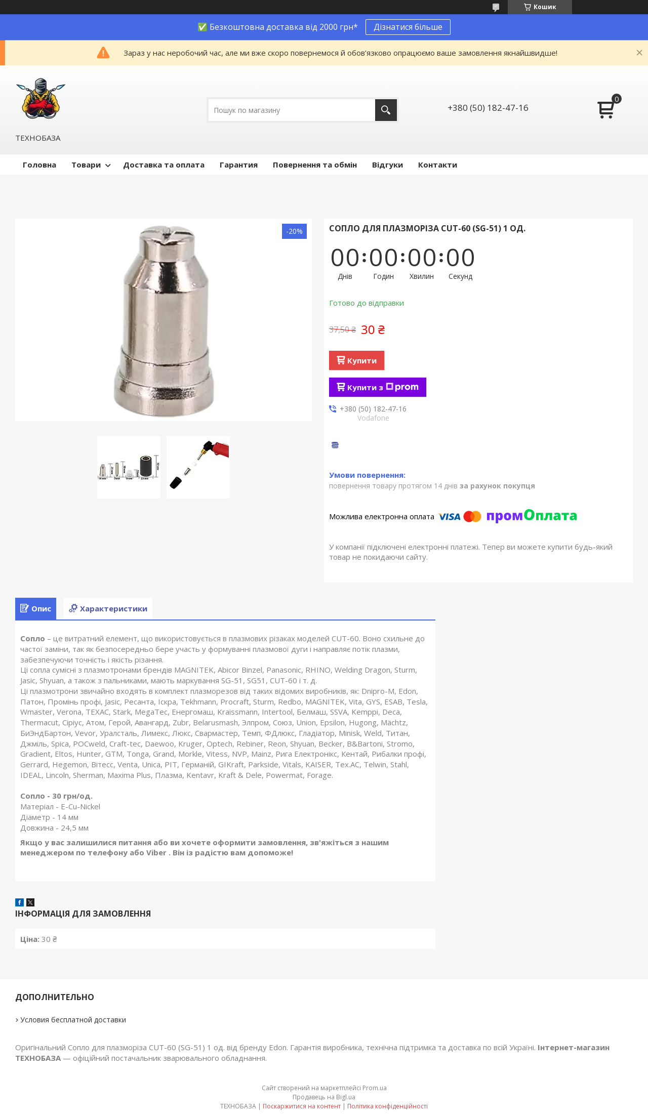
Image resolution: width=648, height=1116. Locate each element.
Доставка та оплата (164, 164)
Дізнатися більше (408, 26)
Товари (86, 164)
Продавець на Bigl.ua (324, 1097)
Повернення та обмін (315, 164)
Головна (39, 164)
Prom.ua (374, 1088)
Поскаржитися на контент (302, 1106)
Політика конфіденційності (387, 1106)
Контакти (437, 164)
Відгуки (387, 164)
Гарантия (239, 164)
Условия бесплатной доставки (73, 1019)
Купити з (383, 387)
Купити (362, 360)
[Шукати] (386, 110)
